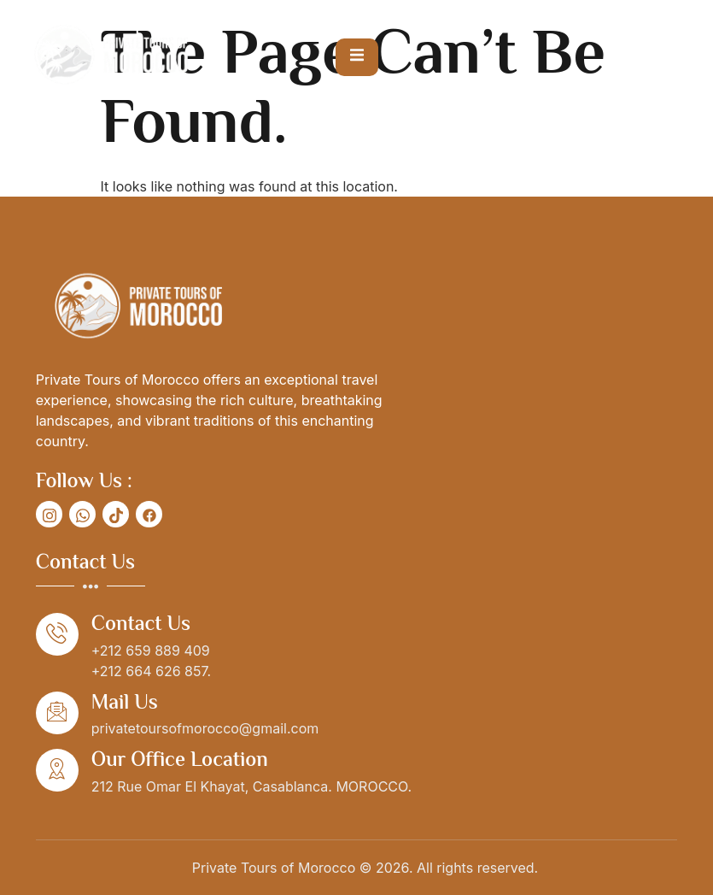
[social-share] (49, 514)
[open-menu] (357, 57)
